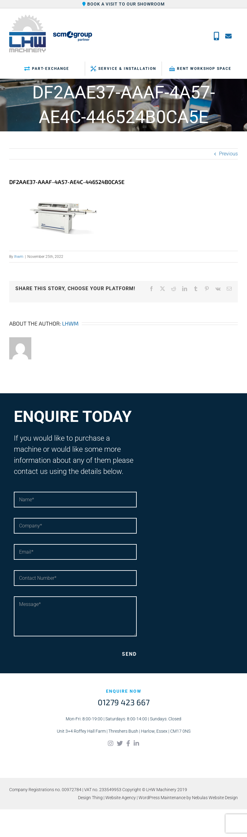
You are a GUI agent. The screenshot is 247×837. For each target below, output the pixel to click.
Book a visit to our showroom (123, 4)
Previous (228, 154)
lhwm (18, 256)
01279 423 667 (124, 702)
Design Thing (90, 797)
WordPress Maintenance (162, 797)
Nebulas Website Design (215, 797)
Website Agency (120, 797)
